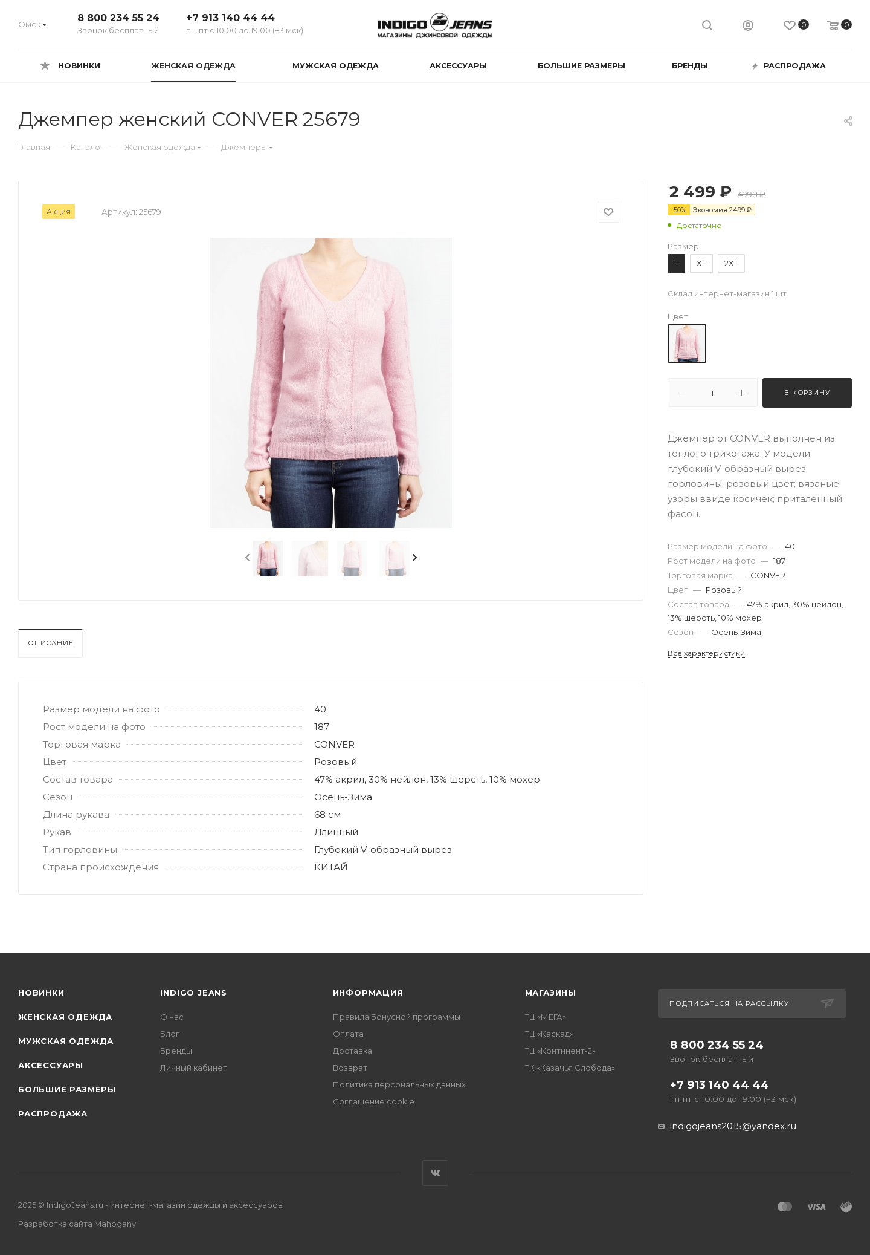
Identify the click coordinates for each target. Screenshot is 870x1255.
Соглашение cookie (373, 1101)
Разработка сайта (77, 1223)
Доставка (352, 1050)
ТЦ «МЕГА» (545, 1017)
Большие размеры (67, 1089)
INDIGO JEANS (193, 992)
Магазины (550, 992)
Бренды (176, 1050)
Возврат (350, 1067)
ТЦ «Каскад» (549, 1033)
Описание (50, 643)
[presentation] (246, 558)
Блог (169, 1033)
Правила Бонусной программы (396, 1017)
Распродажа (53, 1113)
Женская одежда (65, 1017)
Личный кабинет (193, 1067)
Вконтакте (435, 1173)
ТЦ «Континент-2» (560, 1050)
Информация (368, 992)
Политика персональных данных (399, 1084)
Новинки (41, 992)
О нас (172, 1017)
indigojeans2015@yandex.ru (733, 1126)
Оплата (348, 1033)
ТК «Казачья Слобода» (570, 1067)
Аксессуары (50, 1065)
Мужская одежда (66, 1041)
